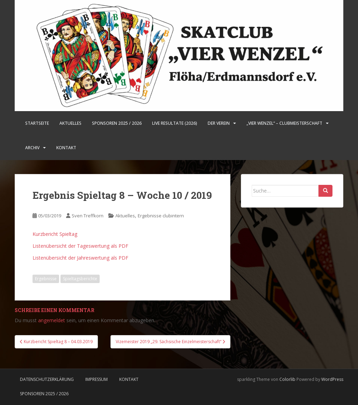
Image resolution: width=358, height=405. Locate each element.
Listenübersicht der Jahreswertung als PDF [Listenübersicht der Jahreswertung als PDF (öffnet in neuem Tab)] (80, 257)
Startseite (37, 123)
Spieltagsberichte (80, 279)
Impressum (96, 379)
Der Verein (219, 123)
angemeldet (51, 320)
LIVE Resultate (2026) (174, 123)
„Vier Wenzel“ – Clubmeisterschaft (284, 123)
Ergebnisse (46, 279)
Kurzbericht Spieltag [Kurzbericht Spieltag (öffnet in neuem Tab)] (55, 234)
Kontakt (66, 148)
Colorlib (287, 379)
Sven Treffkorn (87, 215)
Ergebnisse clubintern (161, 215)
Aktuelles (70, 123)
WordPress (332, 379)
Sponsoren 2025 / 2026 (117, 123)
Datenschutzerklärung (47, 379)
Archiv (32, 148)
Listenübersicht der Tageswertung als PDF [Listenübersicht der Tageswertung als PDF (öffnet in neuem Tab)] (80, 246)
